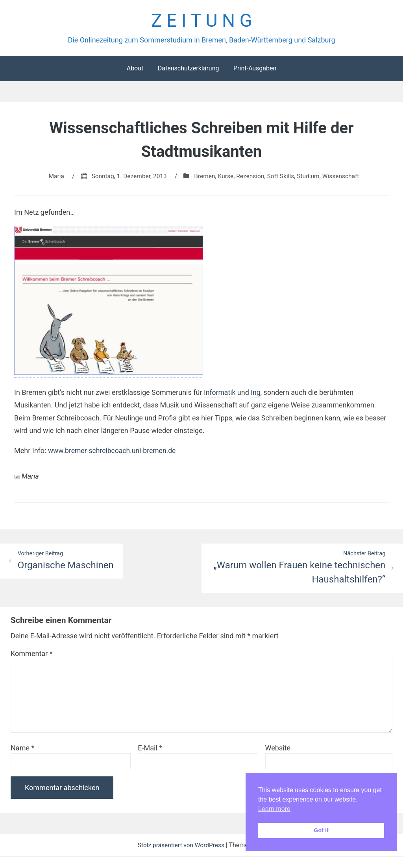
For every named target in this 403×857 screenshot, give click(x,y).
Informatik (220, 393)
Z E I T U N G (201, 21)
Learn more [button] (274, 808)
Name (22, 749)
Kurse (226, 177)
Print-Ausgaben (254, 69)
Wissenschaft (344, 177)
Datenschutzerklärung (188, 69)
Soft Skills (282, 177)
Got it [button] (321, 830)
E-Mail (150, 749)
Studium (310, 177)
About (135, 69)
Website (277, 749)
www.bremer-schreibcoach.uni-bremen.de (113, 451)
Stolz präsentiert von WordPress (181, 846)
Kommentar (31, 654)
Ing (256, 393)
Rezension (251, 177)
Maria (52, 177)
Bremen (204, 177)
